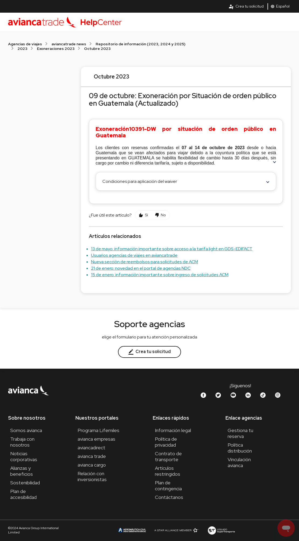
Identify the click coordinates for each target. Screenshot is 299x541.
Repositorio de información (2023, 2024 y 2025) (140, 44)
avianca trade (92, 456)
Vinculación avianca (239, 462)
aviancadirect (91, 447)
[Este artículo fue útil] (143, 215)
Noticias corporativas (23, 456)
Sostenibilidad (25, 483)
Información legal (173, 430)
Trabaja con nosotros (22, 442)
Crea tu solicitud (246, 6)
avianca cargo (92, 465)
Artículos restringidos (167, 471)
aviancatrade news (68, 44)
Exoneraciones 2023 (56, 48)
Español (280, 6)
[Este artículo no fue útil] (160, 215)
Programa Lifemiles (98, 430)
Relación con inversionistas (92, 476)
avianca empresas (96, 439)
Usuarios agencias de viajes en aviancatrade (134, 255)
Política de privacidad (166, 442)
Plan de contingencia (168, 486)
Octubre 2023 (97, 48)
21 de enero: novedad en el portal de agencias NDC (140, 268)
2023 (22, 48)
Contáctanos (169, 497)
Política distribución (240, 448)
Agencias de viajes (25, 44)
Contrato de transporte (168, 456)
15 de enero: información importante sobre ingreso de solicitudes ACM (159, 275)
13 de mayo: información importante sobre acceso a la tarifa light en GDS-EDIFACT (171, 249)
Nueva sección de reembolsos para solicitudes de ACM (144, 262)
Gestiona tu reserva (240, 433)
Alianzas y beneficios (21, 471)
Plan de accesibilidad (23, 494)
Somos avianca (26, 430)
